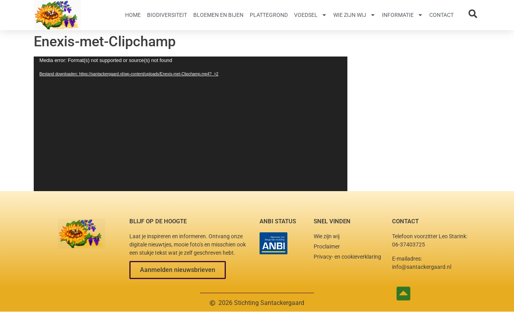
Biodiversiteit (167, 15)
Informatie (402, 15)
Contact (441, 15)
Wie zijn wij (354, 15)
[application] (190, 124)
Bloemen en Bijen (218, 15)
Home (133, 15)
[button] (177, 270)
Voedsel (310, 15)
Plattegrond (269, 15)
